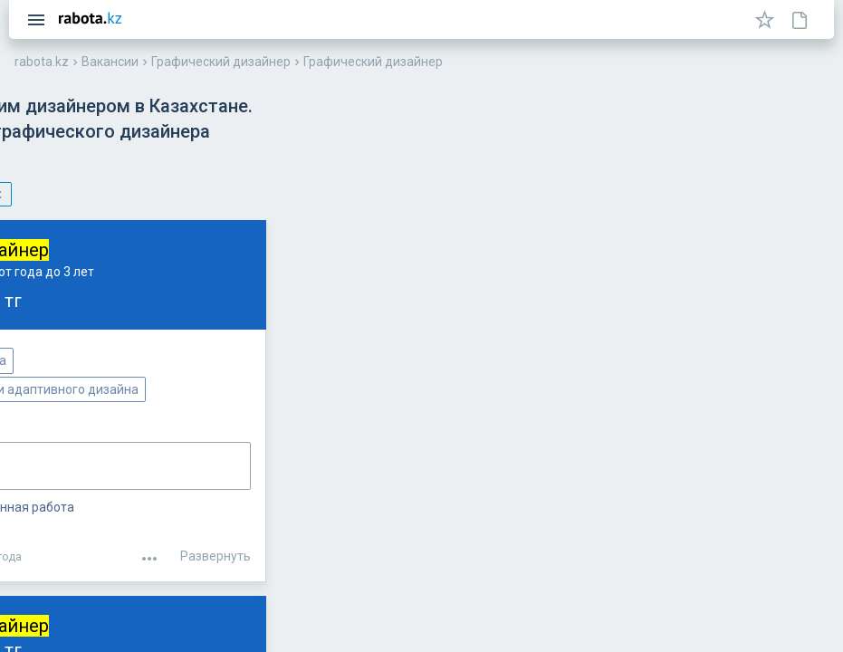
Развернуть (777, 528)
